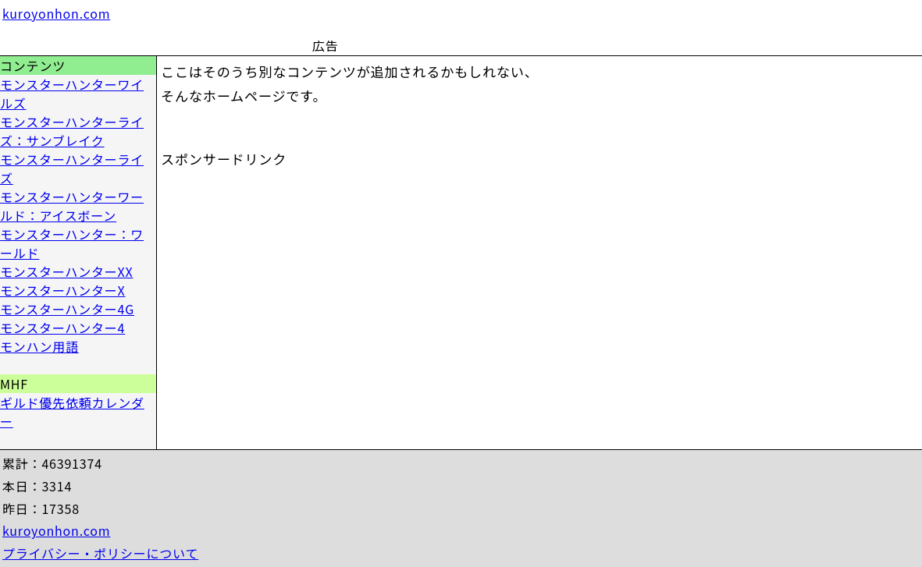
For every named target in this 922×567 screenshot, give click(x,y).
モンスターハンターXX (66, 271)
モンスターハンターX (63, 290)
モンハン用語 (39, 346)
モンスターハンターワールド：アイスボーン (72, 206)
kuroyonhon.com (56, 13)
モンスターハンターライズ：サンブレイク (72, 131)
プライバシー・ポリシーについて (100, 553)
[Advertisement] (524, 27)
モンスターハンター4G (67, 308)
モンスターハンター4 (62, 327)
